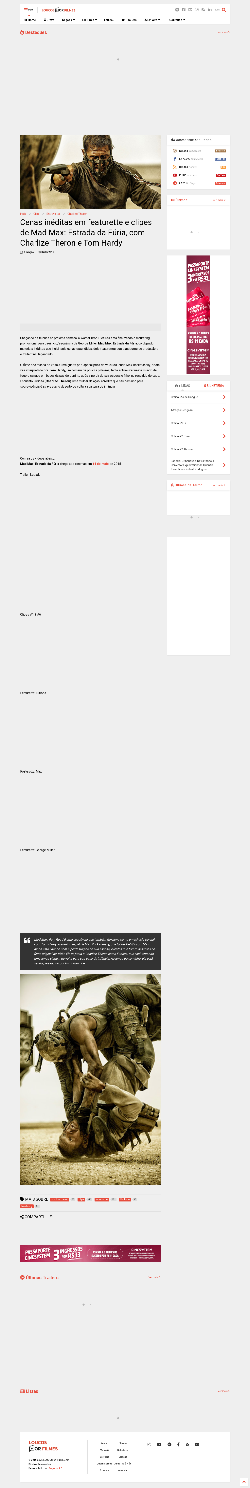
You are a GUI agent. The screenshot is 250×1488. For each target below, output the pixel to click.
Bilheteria (122, 1450)
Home (30, 20)
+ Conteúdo (176, 20)
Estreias (104, 1457)
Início (23, 213)
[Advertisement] (125, 100)
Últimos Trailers (39, 1277)
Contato (104, 1470)
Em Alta (152, 20)
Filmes (89, 20)
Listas (29, 1391)
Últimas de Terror (186, 485)
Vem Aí (104, 1450)
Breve (49, 20)
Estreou (109, 20)
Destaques (33, 32)
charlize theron (77, 213)
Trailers (129, 20)
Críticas (122, 1457)
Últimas (179, 200)
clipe (36, 213)
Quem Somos (104, 1463)
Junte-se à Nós (123, 1463)
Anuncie (123, 1470)
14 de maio (101, 464)
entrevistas (53, 213)
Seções (68, 20)
